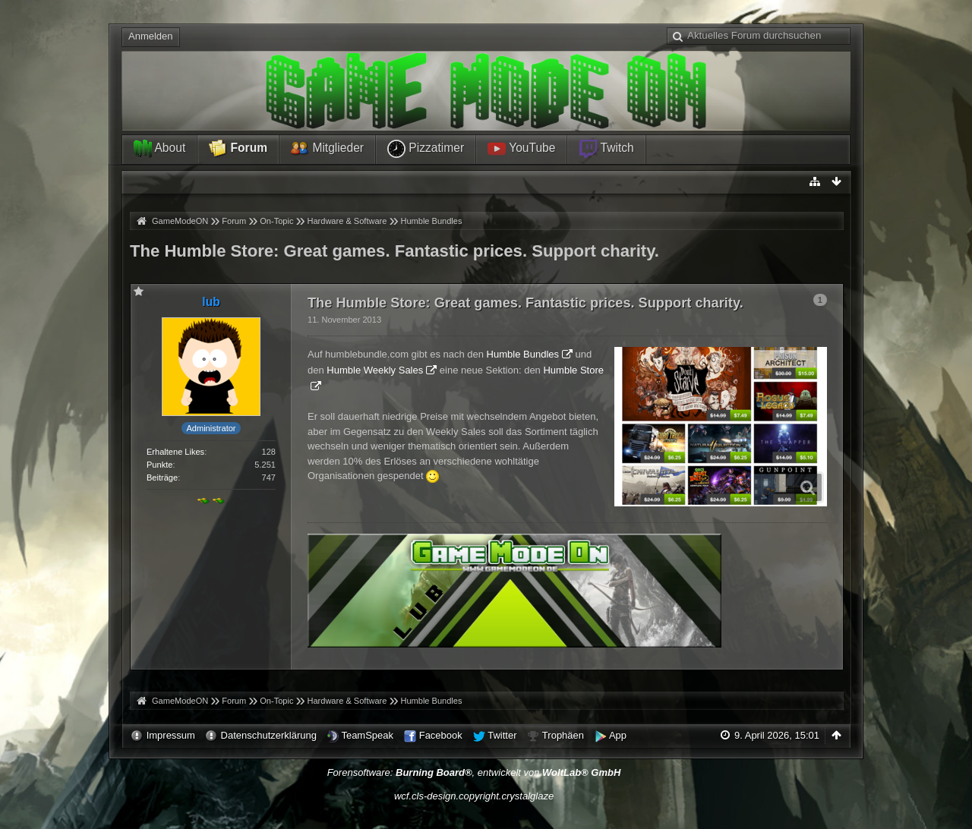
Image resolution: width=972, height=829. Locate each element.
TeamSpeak (367, 735)
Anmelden (150, 36)
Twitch (606, 149)
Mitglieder (327, 149)
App (617, 735)
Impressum (171, 735)
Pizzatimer (425, 149)
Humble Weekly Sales (375, 370)
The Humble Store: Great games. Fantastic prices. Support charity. (394, 250)
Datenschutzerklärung (269, 735)
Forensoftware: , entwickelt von (474, 772)
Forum (238, 149)
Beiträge (162, 477)
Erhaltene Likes (175, 451)
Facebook (440, 735)
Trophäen (563, 735)
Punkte (159, 464)
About (159, 149)
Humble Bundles (523, 354)
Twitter (502, 735)
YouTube (521, 149)
